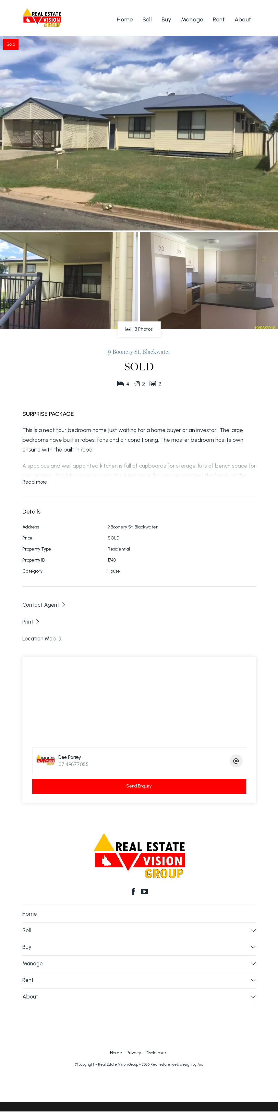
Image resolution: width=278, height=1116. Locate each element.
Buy (166, 19)
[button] (31, 621)
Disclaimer (155, 1052)
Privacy (134, 1052)
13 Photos (139, 329)
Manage (192, 19)
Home (125, 19)
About (243, 19)
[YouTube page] (145, 892)
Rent (219, 19)
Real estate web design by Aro (177, 1064)
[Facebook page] (134, 892)
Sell (147, 19)
